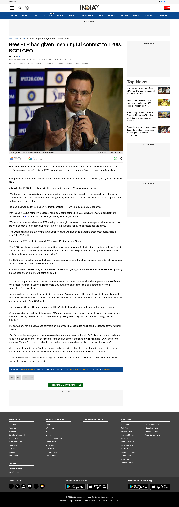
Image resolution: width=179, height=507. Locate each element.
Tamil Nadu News (127, 445)
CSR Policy (102, 501)
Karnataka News (127, 463)
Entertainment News (54, 438)
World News (50, 428)
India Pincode (14, 472)
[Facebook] (11, 486)
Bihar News (125, 424)
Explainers (50, 449)
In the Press (13, 438)
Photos (111, 15)
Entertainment (86, 15)
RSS (118, 501)
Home (14, 15)
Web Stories (13, 456)
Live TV (12, 449)
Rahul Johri (28, 378)
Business (149, 15)
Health (136, 15)
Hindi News (13, 445)
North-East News (127, 442)
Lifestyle (124, 15)
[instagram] (23, 486)
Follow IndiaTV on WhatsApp (66, 385)
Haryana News (126, 431)
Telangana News (151, 431)
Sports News (51, 442)
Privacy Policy (90, 501)
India (36, 15)
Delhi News (125, 428)
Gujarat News (126, 456)
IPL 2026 (48, 15)
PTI (20, 56)
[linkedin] (36, 486)
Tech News (50, 445)
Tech (100, 15)
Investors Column (15, 442)
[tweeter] (17, 486)
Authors (12, 452)
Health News (51, 456)
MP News (124, 438)
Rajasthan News (151, 428)
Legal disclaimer (75, 501)
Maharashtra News (152, 424)
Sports (71, 15)
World (60, 15)
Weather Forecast (15, 468)
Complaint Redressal (17, 435)
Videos (25, 15)
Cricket (24, 39)
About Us (12, 428)
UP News (124, 449)
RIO (111, 501)
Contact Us (13, 424)
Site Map (62, 501)
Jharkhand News (127, 435)
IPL (26, 216)
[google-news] (42, 486)
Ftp (18, 378)
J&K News (125, 459)
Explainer (163, 15)
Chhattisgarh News (128, 452)
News (10, 39)
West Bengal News (152, 435)
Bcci (11, 378)
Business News (52, 452)
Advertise (12, 431)
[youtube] (29, 486)
